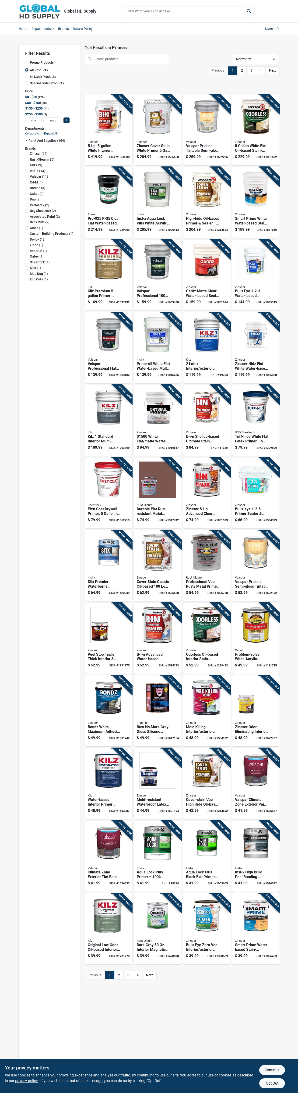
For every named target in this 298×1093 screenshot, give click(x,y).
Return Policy (83, 29)
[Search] (249, 11)
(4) (36, 182)
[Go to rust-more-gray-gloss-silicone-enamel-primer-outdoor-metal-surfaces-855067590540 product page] (157, 710)
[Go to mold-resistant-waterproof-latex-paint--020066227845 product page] (157, 783)
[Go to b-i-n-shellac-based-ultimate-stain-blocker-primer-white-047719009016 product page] (207, 420)
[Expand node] (27, 140)
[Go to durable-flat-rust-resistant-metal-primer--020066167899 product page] (157, 493)
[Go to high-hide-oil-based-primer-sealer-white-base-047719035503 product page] (207, 202)
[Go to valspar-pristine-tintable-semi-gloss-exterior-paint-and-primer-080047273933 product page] (207, 130)
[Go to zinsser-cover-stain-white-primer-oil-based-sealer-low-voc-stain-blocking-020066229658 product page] (157, 130)
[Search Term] (188, 11)
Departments (41, 29)
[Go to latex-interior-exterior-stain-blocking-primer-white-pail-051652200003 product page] (207, 347)
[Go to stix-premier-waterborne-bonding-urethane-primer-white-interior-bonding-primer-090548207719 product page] (108, 565)
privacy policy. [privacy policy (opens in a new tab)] (27, 1081)
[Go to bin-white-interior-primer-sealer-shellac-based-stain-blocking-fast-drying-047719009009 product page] (108, 130)
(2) (37, 194)
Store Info (272, 29)
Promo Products (42, 62)
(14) (37, 171)
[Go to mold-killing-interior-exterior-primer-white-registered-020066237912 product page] (207, 710)
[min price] (33, 120)
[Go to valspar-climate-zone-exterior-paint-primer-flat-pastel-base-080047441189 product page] (256, 783)
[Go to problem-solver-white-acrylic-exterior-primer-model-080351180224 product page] (256, 638)
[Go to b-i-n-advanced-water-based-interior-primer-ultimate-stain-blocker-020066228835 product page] (157, 638)
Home (22, 29)
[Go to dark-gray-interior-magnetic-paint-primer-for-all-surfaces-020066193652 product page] (157, 928)
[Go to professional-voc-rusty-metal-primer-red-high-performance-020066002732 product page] (207, 565)
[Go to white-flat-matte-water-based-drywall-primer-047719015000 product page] (157, 420)
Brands (63, 29)
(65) (39, 153)
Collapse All (32, 133)
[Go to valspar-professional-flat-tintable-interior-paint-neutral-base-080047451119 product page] (108, 347)
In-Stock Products (43, 77)
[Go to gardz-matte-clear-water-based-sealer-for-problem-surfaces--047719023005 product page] (207, 275)
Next (272, 70)
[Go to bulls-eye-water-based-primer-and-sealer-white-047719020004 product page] (256, 275)
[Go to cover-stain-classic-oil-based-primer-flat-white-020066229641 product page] (157, 565)
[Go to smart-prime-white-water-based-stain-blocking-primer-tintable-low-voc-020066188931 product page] (256, 202)
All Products (39, 70)
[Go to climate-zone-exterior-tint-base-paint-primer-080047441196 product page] (108, 856)
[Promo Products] (26, 62)
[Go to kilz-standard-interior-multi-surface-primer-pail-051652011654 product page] (108, 420)
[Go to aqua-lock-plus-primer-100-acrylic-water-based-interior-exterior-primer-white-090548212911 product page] (157, 856)
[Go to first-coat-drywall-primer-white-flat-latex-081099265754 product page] (108, 493)
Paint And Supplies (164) (46, 140)
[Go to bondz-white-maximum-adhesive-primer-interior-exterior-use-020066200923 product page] (108, 710)
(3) (37, 188)
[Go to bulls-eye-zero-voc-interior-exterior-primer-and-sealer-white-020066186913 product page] (207, 928)
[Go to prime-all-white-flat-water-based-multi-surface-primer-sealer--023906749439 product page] (157, 347)
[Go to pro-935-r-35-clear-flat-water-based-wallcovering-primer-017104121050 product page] (108, 202)
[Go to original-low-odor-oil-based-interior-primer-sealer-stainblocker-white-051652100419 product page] (108, 928)
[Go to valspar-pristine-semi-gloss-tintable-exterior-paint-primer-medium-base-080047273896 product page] (256, 565)
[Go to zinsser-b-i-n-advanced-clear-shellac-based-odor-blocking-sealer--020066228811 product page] (207, 493)
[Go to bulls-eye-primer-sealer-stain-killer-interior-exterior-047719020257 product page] (256, 493)
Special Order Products (47, 83)
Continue (272, 1070)
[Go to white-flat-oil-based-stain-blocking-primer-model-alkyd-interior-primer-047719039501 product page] (256, 130)
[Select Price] (66, 120)
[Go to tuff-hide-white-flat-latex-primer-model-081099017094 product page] (256, 420)
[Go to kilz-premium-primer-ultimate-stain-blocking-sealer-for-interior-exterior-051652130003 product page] (108, 275)
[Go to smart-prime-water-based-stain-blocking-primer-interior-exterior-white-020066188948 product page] (256, 928)
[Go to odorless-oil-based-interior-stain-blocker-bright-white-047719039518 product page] (207, 638)
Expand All (51, 133)
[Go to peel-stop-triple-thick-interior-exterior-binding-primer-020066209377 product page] (108, 638)
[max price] (53, 120)
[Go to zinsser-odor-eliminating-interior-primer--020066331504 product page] (256, 710)
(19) (36, 165)
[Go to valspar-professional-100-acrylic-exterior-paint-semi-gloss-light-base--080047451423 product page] (157, 275)
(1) (36, 228)
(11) (39, 176)
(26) (42, 159)
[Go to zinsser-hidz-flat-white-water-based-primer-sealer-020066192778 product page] (256, 347)
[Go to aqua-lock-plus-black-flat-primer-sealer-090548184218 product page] (207, 856)
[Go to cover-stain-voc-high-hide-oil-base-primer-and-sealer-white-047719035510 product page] (207, 783)
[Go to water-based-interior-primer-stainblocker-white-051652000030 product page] (108, 783)
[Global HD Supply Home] (39, 11)
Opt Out (272, 1083)
